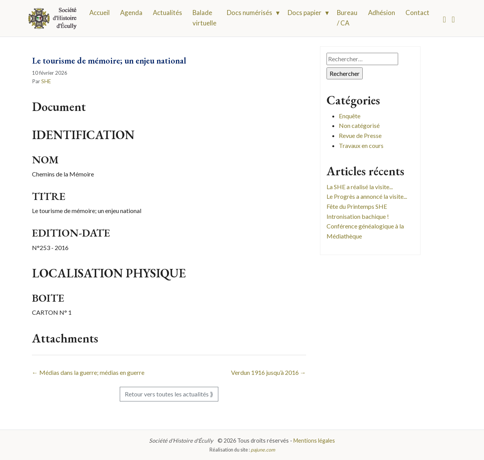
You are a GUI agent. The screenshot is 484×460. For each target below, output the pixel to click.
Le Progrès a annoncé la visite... (367, 196)
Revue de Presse (360, 135)
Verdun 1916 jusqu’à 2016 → (268, 372)
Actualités (167, 12)
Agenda (131, 12)
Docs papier (305, 12)
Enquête (349, 115)
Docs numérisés (249, 12)
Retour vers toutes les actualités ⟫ (169, 394)
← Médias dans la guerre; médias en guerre (88, 372)
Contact (417, 12)
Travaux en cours (361, 145)
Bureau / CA (347, 17)
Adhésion (381, 12)
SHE (46, 81)
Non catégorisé (359, 125)
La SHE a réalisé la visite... (360, 186)
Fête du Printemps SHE (357, 206)
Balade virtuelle (204, 17)
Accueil (99, 12)
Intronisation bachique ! (358, 216)
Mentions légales (314, 440)
